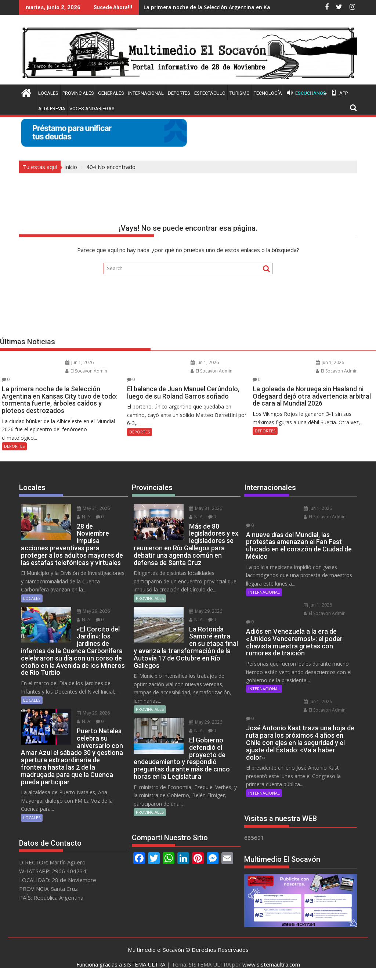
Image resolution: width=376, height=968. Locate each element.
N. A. (79, 508)
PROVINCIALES (78, 93)
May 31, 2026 (88, 500)
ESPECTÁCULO (209, 93)
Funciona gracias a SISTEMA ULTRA (120, 956)
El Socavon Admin (80, 371)
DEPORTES (179, 93)
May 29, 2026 (88, 595)
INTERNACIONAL (146, 93)
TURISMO (239, 93)
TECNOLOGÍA (268, 93)
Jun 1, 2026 (73, 362)
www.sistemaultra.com (271, 956)
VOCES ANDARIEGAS (92, 108)
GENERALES (111, 93)
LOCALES (48, 93)
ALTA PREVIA (51, 108)
